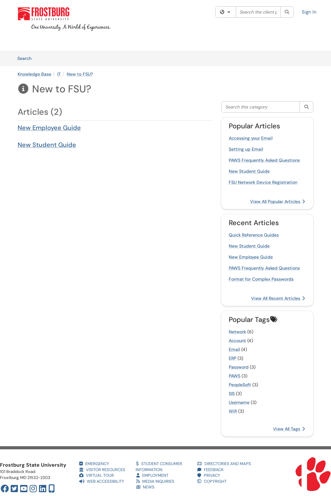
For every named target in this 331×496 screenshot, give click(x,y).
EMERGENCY (94, 463)
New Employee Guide (49, 128)
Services (53, 42)
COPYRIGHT (212, 481)
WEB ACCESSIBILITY (101, 481)
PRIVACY (208, 475)
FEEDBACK (210, 469)
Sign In (309, 12)
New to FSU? (80, 74)
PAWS (234, 376)
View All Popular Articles (277, 201)
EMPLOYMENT (152, 475)
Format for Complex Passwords (261, 279)
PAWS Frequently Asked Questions (264, 160)
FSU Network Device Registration (263, 182)
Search (26, 58)
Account (237, 340)
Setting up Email (246, 149)
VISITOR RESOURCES (102, 469)
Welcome (26, 42)
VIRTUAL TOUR (96, 475)
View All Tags (289, 429)
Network (237, 332)
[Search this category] (261, 107)
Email (234, 349)
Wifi (233, 411)
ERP (232, 358)
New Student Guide (47, 145)
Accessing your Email (250, 138)
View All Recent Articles (278, 298)
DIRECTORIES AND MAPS (224, 463)
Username (239, 402)
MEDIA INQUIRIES (155, 481)
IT (59, 74)
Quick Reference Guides (254, 235)
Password (239, 367)
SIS (232, 393)
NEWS (145, 487)
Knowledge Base (88, 42)
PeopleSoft (240, 385)
